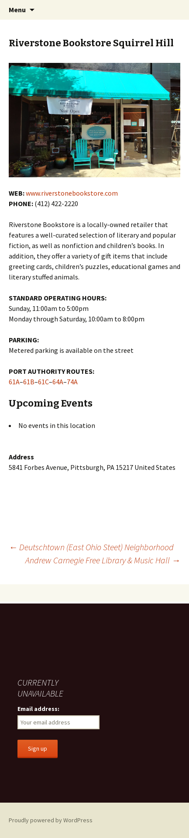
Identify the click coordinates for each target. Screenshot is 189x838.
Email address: (38, 709)
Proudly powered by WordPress (51, 820)
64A (57, 381)
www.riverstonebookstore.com (72, 193)
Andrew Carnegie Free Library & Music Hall (102, 560)
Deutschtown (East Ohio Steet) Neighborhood (91, 546)
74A (72, 381)
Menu (17, 9)
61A (14, 381)
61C (43, 381)
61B (28, 381)
